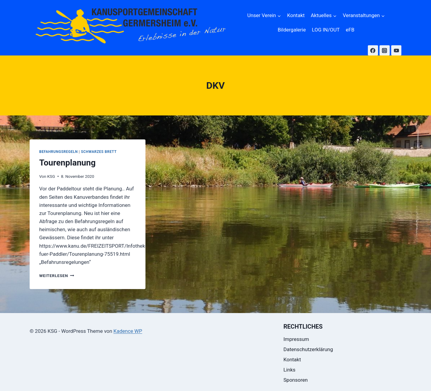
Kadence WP (127, 331)
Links (289, 370)
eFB (350, 30)
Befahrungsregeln (58, 152)
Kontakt (296, 15)
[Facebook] (373, 50)
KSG (51, 176)
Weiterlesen (56, 275)
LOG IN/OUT (326, 30)
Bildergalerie (292, 30)
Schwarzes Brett (98, 152)
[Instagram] (385, 50)
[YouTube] (396, 50)
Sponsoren (295, 380)
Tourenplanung (67, 163)
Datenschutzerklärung (308, 349)
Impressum (296, 339)
